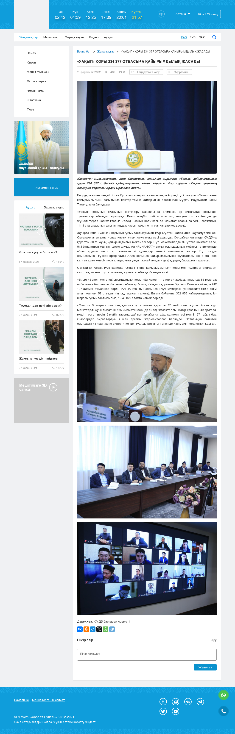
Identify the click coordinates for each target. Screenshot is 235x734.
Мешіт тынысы (34, 72)
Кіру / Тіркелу (208, 14)
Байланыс (21, 700)
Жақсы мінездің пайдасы (38, 358)
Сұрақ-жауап (74, 37)
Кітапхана (30, 100)
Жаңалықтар (28, 37)
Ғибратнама (31, 90)
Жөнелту (205, 667)
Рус (193, 37)
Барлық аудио (54, 207)
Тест (26, 109)
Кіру (214, 640)
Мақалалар (51, 37)
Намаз (27, 53)
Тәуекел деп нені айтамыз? (40, 305)
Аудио (108, 37)
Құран (27, 62)
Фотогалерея (32, 81)
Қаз (184, 37)
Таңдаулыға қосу (145, 72)
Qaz (202, 37)
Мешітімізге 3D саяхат (48, 700)
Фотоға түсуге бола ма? (38, 252)
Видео (93, 37)
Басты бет (84, 51)
